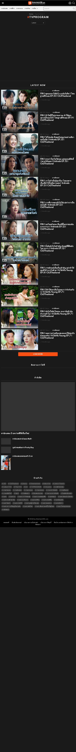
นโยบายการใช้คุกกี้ (46, 518)
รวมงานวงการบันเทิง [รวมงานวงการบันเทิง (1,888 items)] (52, 489)
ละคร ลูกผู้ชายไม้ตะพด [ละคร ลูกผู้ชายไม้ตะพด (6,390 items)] (32, 499)
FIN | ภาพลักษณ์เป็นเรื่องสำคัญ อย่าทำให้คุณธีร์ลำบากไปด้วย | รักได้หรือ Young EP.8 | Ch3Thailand (57, 270)
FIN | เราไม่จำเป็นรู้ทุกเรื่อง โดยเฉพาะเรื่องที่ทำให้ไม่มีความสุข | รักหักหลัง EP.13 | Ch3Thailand (55, 183)
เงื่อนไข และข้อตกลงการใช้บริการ (63, 518)
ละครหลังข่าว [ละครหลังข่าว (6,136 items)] (59, 499)
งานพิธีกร (11, 8)
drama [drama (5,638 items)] (24, 480)
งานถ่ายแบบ (19, 8)
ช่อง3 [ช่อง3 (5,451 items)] (17, 489)
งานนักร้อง (27, 8)
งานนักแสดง (4, 8)
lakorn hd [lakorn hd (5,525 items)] (47, 480)
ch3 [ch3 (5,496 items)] (4, 480)
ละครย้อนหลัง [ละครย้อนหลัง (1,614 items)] (59, 496)
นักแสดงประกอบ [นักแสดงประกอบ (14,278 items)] (38, 489)
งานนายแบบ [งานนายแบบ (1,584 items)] (40, 486)
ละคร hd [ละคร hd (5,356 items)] (12, 492)
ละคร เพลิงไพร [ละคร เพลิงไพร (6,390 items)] (28, 502)
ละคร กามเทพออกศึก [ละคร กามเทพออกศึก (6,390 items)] (40, 492)
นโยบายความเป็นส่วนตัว (31, 518)
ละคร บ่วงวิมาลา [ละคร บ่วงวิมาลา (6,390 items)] (23, 496)
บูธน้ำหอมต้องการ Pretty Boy (23, 444)
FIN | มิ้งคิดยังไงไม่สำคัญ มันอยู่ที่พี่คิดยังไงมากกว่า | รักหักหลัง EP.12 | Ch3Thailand (56, 248)
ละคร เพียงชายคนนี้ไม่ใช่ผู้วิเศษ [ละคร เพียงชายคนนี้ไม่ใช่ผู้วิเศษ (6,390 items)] (45, 502)
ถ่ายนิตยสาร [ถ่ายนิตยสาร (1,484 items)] (25, 489)
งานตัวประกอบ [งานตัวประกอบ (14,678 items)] (59, 483)
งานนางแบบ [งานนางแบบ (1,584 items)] (29, 486)
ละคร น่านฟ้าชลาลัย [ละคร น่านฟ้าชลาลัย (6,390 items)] (9, 496)
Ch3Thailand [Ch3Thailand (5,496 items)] (14, 480)
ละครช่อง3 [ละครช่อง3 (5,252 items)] (53, 492)
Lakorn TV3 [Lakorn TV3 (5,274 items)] (7, 483)
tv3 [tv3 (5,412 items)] (26, 483)
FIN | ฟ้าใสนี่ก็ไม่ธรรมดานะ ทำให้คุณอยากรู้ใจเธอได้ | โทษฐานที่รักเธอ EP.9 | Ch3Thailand (57, 117)
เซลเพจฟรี (6, 518)
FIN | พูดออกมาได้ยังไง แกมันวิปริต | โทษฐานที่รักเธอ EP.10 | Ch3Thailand (57, 95)
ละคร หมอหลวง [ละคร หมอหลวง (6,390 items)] (47, 499)
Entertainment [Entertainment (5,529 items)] (35, 480)
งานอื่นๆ (34, 9)
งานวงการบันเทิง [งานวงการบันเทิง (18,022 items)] (52, 486)
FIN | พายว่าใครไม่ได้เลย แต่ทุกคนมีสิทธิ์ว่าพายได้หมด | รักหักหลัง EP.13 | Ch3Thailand (57, 161)
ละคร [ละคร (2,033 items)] (4, 492)
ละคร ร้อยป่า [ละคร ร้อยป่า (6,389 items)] (6, 499)
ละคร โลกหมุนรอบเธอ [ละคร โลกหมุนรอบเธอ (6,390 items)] (64, 502)
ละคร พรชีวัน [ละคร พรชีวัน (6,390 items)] (35, 496)
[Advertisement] (26, 53)
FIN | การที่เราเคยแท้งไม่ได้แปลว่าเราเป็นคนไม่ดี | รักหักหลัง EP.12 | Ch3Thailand (57, 205)
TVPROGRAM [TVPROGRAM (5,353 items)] (36, 483)
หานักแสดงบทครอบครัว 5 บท (22, 452)
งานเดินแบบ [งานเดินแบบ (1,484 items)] (64, 486)
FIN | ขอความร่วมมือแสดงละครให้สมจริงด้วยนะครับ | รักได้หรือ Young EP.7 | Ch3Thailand (57, 335)
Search (74, 9)
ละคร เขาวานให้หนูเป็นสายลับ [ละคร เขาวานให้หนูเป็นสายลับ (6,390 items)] (11, 502)
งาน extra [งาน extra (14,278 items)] (48, 483)
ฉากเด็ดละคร (55, 90)
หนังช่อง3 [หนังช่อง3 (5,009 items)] (6, 505)
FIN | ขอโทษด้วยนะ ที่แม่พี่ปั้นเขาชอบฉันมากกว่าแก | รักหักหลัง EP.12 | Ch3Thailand (57, 226)
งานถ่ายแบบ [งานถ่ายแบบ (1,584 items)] (7, 486)
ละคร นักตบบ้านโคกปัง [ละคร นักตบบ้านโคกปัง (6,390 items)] (66, 492)
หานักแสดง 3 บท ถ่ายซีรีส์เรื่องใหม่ (15, 430)
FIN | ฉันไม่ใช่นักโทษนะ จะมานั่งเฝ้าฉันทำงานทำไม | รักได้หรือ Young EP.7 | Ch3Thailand (56, 314)
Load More (38, 354)
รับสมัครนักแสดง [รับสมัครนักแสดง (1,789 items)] (67, 489)
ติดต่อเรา (38, 520)
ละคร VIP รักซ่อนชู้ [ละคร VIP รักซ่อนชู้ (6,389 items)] (24, 492)
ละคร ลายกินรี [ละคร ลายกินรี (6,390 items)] (18, 499)
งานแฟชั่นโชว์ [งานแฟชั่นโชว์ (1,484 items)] (7, 489)
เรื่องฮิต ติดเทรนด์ (16, 518)
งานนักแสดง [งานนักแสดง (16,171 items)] (17, 486)
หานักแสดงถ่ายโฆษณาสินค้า (22, 435)
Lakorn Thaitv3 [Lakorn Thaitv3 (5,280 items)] (59, 480)
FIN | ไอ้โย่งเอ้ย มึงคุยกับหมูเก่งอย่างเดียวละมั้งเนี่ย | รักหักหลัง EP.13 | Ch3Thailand (57, 139)
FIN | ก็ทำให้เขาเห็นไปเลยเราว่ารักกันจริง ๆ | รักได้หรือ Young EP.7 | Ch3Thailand (57, 292)
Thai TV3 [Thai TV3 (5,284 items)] (18, 483)
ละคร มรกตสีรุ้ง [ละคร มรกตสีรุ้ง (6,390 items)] (47, 496)
